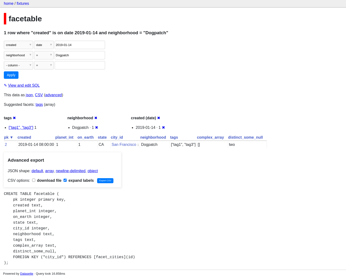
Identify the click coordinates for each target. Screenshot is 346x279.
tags (39, 104)
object (93, 171)
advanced (53, 95)
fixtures (23, 3)
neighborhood (153, 137)
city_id (117, 137)
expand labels (79, 180)
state (102, 137)
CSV (39, 95)
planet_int (64, 137)
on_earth (85, 137)
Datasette (26, 273)
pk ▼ (8, 137)
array (49, 171)
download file (47, 180)
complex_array (210, 137)
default (37, 171)
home (8, 3)
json (29, 95)
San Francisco (124, 144)
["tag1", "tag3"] (21, 127)
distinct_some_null (245, 137)
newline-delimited (71, 171)
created (24, 137)
